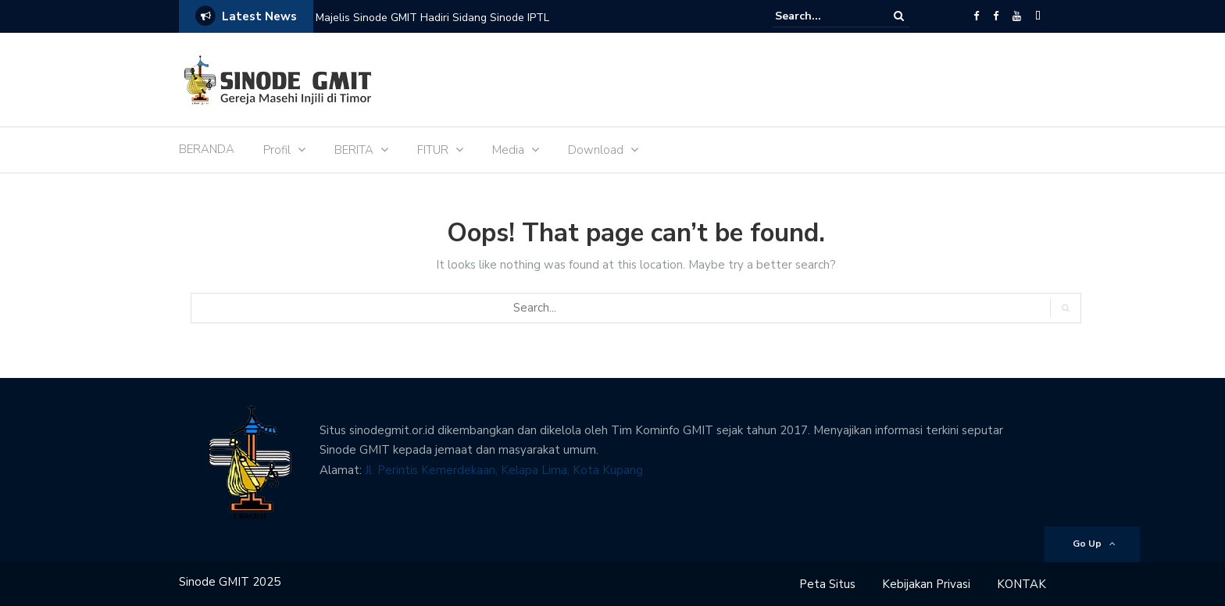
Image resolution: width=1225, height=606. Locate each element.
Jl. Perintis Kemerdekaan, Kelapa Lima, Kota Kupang (504, 470)
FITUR (432, 150)
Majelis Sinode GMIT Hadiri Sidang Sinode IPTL (432, 17)
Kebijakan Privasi (926, 584)
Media (508, 150)
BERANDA (206, 149)
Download (595, 150)
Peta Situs (827, 584)
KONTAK (1021, 584)
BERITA (353, 150)
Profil (277, 150)
